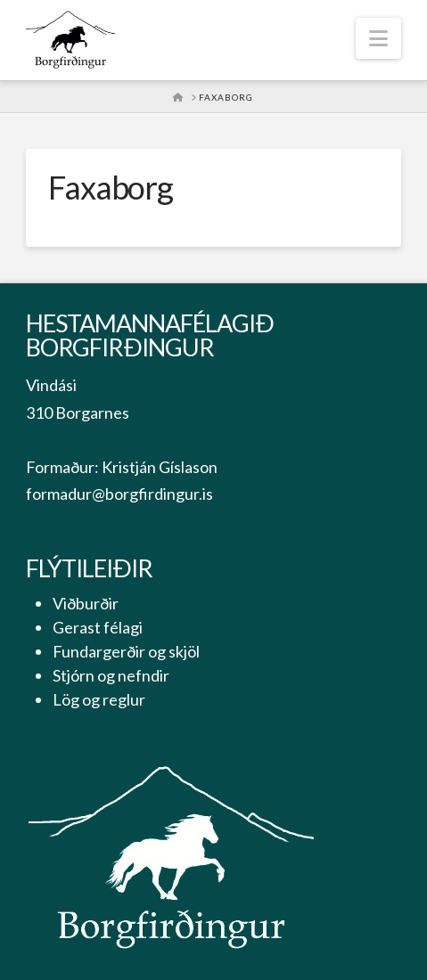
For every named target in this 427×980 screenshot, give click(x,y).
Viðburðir (86, 603)
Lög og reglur (99, 699)
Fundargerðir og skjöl (126, 651)
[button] (378, 38)
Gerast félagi (98, 627)
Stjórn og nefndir (111, 675)
